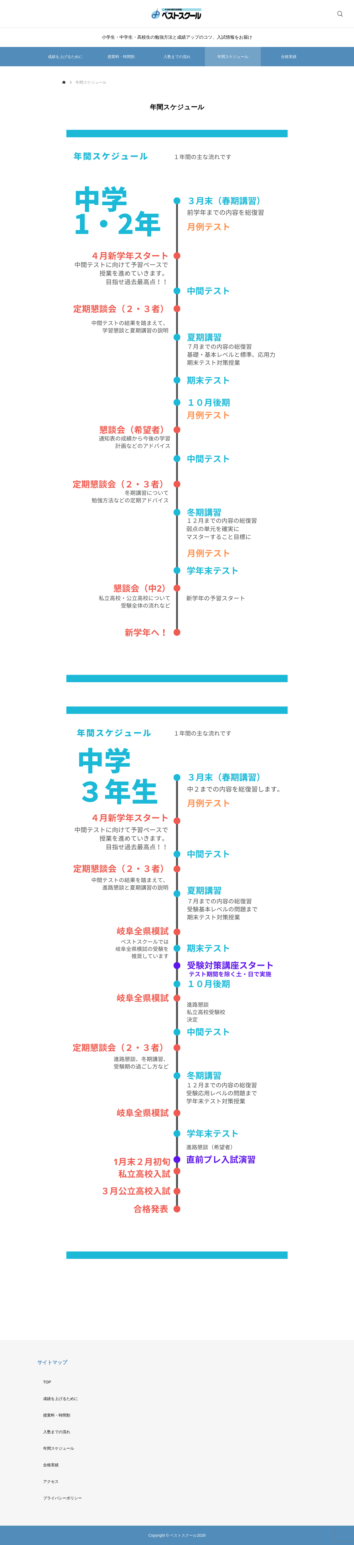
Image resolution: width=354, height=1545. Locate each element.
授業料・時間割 (121, 56)
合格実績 (288, 56)
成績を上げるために (65, 56)
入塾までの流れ (177, 56)
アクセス (51, 1481)
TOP (47, 1382)
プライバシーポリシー (62, 1498)
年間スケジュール (232, 56)
